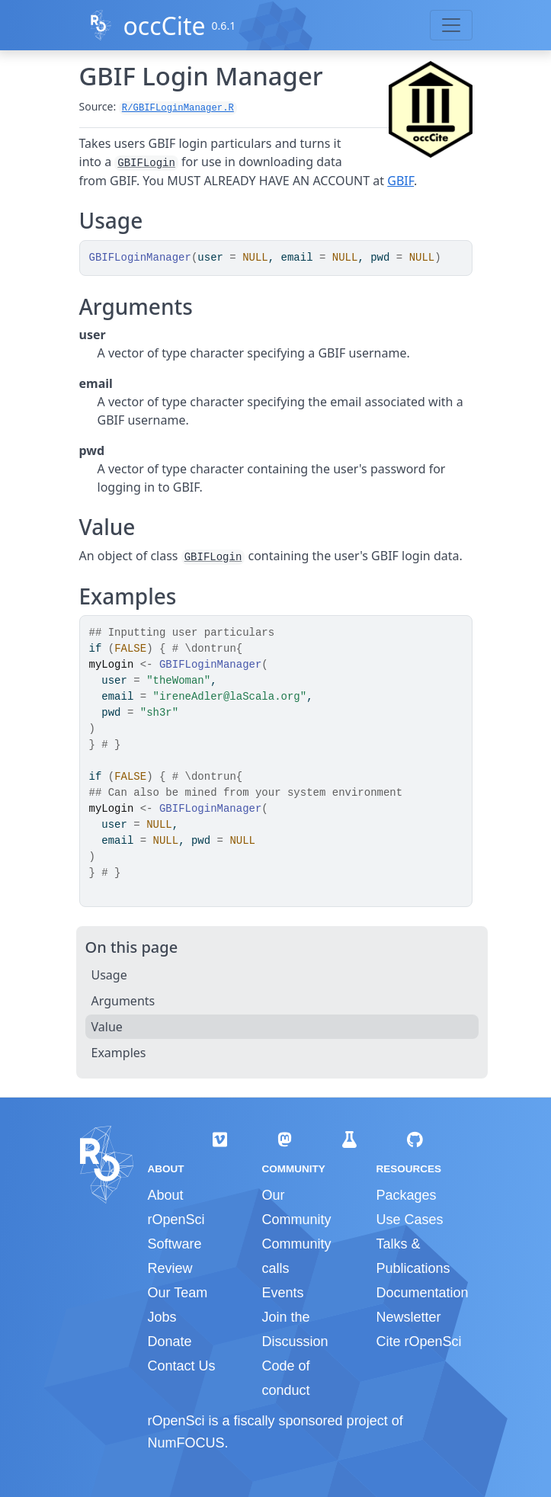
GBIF (400, 180)
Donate (170, 1341)
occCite (164, 25)
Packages (406, 1195)
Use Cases (409, 1219)
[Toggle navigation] (451, 25)
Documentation (422, 1292)
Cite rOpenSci (418, 1341)
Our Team (178, 1292)
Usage (109, 974)
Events (282, 1292)
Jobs (162, 1317)
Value (107, 1026)
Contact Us (182, 1366)
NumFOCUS (186, 1443)
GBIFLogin (146, 163)
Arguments (123, 1000)
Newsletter (408, 1317)
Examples (118, 1052)
